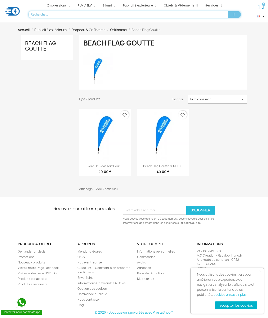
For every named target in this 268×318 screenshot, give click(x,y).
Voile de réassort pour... (105, 166)
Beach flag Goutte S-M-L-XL (163, 166)
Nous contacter (88, 299)
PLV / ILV (86, 5)
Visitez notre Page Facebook (38, 268)
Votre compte (150, 244)
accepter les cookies (236, 305)
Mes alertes (145, 279)
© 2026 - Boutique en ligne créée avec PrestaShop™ (134, 312)
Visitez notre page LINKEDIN (38, 273)
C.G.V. (81, 257)
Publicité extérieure (139, 5)
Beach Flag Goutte (40, 46)
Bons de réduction (150, 273)
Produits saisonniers (33, 284)
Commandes (146, 257)
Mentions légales (89, 251)
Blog (80, 305)
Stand (109, 5)
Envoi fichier (86, 278)
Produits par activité (32, 279)
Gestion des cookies (92, 289)
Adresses (144, 268)
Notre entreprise (89, 262)
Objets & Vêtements (181, 5)
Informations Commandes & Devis (101, 283)
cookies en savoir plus (230, 294)
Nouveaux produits (31, 262)
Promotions (26, 257)
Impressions (58, 5)
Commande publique (92, 294)
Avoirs (141, 262)
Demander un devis (31, 251)
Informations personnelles (156, 251)
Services (213, 5)
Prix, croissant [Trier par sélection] (217, 99)
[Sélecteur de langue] (261, 16)
